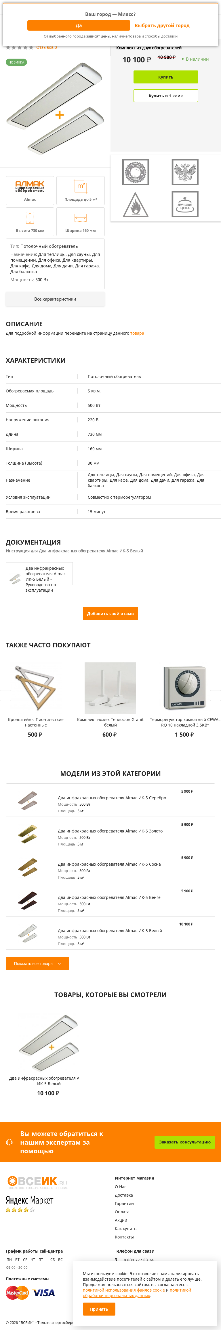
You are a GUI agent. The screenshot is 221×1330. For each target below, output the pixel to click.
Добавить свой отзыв (110, 613)
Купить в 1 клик (166, 95)
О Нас (120, 1186)
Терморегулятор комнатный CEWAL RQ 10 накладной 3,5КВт (185, 722)
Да (79, 25)
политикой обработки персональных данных (137, 1292)
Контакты (124, 1237)
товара (137, 333)
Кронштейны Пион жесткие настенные (36, 722)
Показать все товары (33, 963)
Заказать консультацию (185, 1142)
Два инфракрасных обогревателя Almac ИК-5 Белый (110, 930)
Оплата (122, 1211)
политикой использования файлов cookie (124, 1290)
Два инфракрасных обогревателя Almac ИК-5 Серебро (112, 797)
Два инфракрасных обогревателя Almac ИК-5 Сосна (109, 864)
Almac (30, 199)
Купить (166, 77)
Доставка (124, 1195)
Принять (99, 1309)
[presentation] (5, 695)
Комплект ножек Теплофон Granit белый (110, 722)
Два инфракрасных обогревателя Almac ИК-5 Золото (110, 831)
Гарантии (124, 1203)
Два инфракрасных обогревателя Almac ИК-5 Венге (109, 897)
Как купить (125, 1228)
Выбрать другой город (162, 25)
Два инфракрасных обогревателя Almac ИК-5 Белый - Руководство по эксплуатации (46, 579)
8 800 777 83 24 (139, 1260)
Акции (121, 1220)
